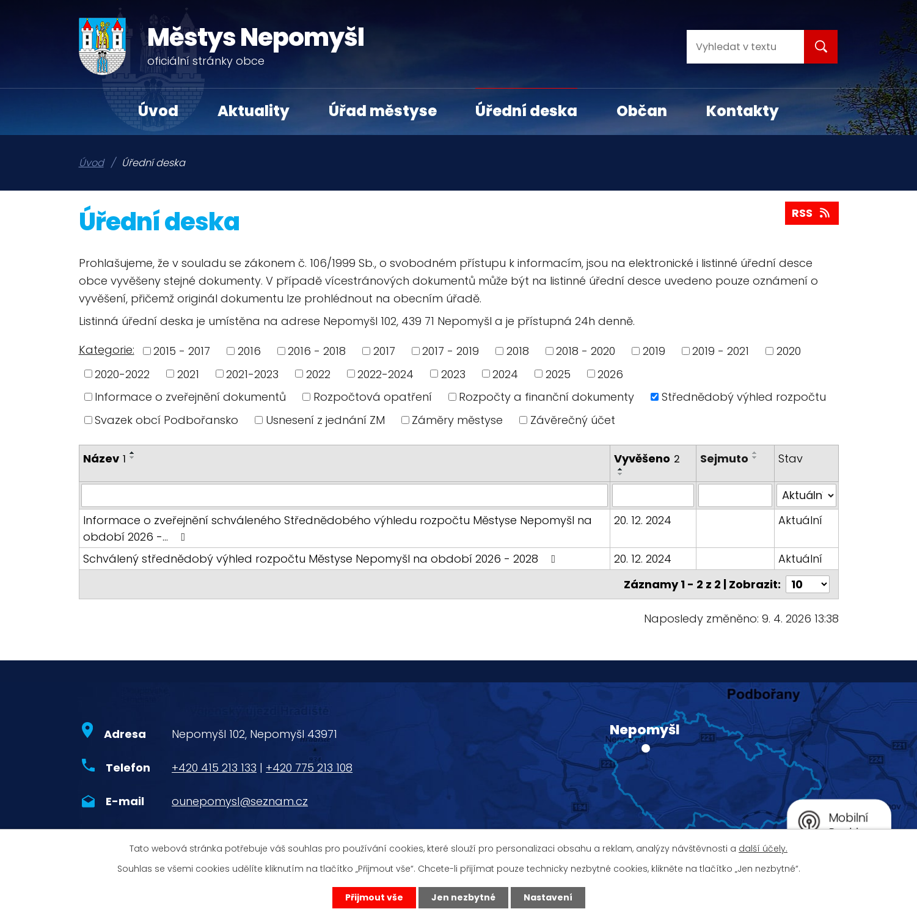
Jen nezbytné (463, 897)
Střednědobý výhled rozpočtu (744, 396)
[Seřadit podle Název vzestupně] (132, 452)
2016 (249, 351)
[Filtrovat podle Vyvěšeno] (653, 495)
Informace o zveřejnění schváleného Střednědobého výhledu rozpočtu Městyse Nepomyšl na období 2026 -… (337, 528)
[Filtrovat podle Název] (344, 495)
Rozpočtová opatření (372, 396)
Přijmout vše (374, 897)
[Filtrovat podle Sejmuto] (735, 495)
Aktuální (800, 520)
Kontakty (742, 111)
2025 (558, 373)
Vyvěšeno (647, 458)
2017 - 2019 (450, 351)
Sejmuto (724, 458)
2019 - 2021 (720, 351)
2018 (517, 351)
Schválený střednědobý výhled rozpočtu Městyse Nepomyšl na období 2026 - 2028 (322, 558)
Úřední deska (526, 111)
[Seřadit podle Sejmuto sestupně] (755, 457)
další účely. (763, 848)
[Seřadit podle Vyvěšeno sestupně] (620, 474)
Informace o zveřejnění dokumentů (190, 396)
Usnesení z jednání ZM (325, 420)
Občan (641, 111)
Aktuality (253, 111)
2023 (453, 373)
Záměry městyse (457, 420)
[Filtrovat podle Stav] (806, 495)
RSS (812, 213)
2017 (384, 351)
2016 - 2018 (317, 351)
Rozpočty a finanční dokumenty (546, 396)
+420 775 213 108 (309, 767)
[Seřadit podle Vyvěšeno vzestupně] (620, 469)
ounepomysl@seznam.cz (240, 801)
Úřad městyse (383, 111)
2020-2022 (122, 373)
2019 (654, 351)
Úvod (158, 111)
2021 (188, 373)
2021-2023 (252, 373)
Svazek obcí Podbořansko (166, 420)
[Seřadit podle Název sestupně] (132, 457)
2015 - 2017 (181, 351)
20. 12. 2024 (642, 520)
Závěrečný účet (572, 420)
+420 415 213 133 (214, 767)
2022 (318, 373)
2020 (788, 351)
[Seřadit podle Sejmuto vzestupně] (755, 452)
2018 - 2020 (585, 351)
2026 (610, 373)
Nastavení (548, 897)
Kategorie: (106, 349)
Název (104, 458)
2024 (505, 373)
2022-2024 (385, 373)
